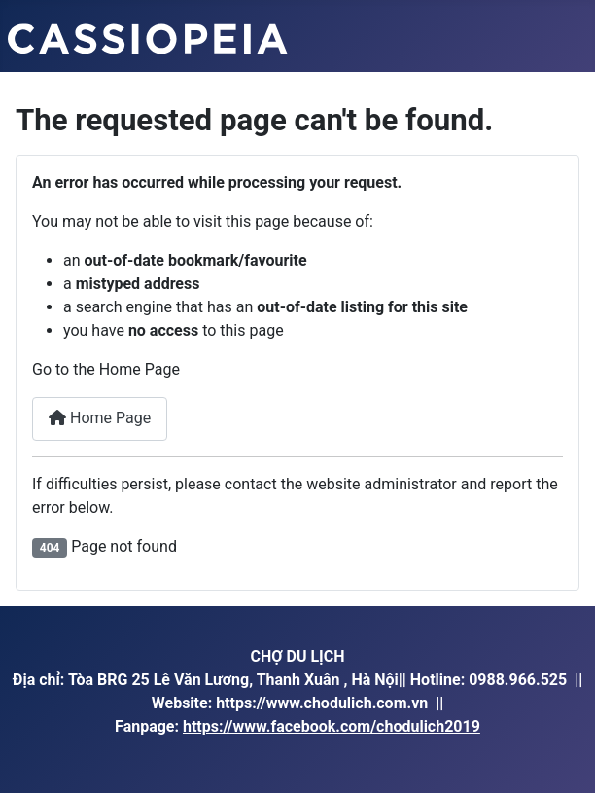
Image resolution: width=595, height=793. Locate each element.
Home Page (100, 418)
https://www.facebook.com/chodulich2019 (331, 726)
